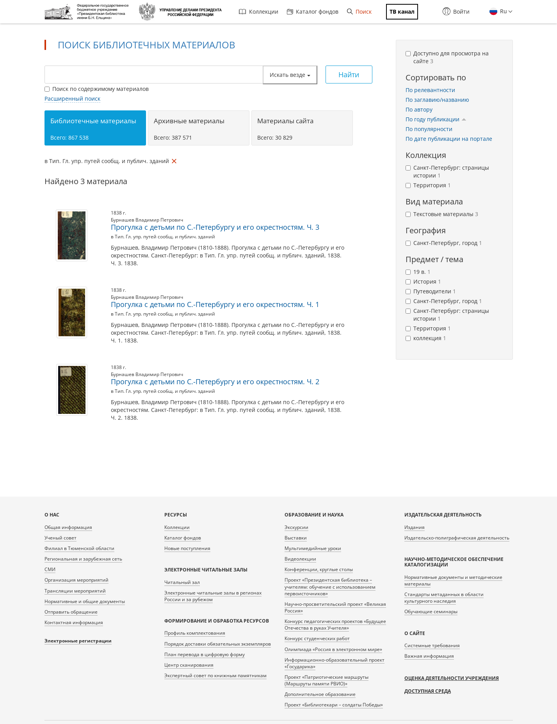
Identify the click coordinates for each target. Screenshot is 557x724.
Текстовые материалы (442, 214)
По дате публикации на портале (449, 138)
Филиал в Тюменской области (79, 548)
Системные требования (432, 645)
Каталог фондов (312, 11)
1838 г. (118, 212)
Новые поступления (187, 548)
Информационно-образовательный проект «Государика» (334, 663)
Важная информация (429, 656)
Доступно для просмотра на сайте (447, 57)
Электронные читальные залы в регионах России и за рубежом (213, 596)
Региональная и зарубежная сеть (83, 558)
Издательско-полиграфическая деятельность (456, 537)
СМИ (49, 569)
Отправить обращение (71, 612)
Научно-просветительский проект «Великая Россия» (335, 607)
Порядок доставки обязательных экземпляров (217, 644)
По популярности (429, 129)
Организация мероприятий (76, 580)
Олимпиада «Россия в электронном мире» (333, 649)
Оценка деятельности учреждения (451, 678)
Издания (414, 527)
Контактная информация (73, 622)
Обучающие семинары (430, 611)
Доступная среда (427, 691)
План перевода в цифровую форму (204, 654)
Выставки (296, 537)
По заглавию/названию (437, 99)
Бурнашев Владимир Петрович (147, 219)
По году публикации (436, 119)
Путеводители (431, 291)
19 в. (418, 271)
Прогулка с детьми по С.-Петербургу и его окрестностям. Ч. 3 (215, 227)
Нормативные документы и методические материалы (453, 580)
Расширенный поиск (72, 98)
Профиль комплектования (194, 633)
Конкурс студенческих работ (317, 638)
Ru (502, 11)
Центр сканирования (189, 665)
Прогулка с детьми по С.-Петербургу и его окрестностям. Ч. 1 (215, 304)
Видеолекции (300, 558)
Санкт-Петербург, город (444, 243)
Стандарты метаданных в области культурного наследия (444, 597)
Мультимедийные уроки (313, 548)
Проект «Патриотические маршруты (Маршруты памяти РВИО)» (326, 680)
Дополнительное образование (320, 694)
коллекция (426, 338)
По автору (419, 109)
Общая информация (68, 527)
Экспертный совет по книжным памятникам (215, 675)
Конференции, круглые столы (319, 569)
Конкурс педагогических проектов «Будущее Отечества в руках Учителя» (335, 624)
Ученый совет (60, 537)
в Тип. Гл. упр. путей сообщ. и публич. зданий (163, 236)
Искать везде (290, 74)
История (423, 281)
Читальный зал (182, 582)
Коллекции (258, 11)
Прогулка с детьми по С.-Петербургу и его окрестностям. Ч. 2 (215, 381)
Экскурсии (296, 527)
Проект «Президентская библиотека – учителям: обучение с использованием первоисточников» (330, 586)
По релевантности (430, 90)
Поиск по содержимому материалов (96, 88)
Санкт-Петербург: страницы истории (447, 171)
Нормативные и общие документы (84, 601)
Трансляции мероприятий (75, 590)
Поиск (359, 11)
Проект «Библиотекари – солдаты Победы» (334, 704)
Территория (428, 185)
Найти (348, 74)
